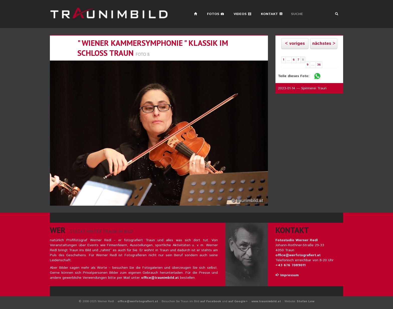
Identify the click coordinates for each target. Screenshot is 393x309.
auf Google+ (238, 301)
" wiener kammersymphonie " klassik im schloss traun (152, 48)
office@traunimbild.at (160, 277)
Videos (242, 14)
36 (319, 65)
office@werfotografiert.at (298, 255)
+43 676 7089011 (290, 265)
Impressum (287, 275)
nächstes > (323, 43)
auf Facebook (210, 301)
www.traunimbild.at (266, 301)
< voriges (295, 43)
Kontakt (272, 14)
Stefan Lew (305, 301)
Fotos (215, 14)
